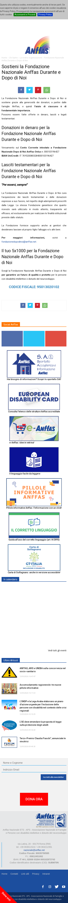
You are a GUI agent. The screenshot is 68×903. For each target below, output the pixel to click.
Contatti (14, 874)
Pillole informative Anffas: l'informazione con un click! (34, 508)
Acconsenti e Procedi (25, 14)
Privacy (35, 874)
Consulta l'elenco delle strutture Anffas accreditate (34, 411)
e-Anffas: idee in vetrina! (21, 442)
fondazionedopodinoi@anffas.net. (19, 241)
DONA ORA (34, 799)
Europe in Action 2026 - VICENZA (37, 618)
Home (4, 874)
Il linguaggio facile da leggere (24, 473)
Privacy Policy (45, 14)
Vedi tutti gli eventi (57, 650)
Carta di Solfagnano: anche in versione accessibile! (34, 572)
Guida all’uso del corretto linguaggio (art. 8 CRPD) (34, 539)
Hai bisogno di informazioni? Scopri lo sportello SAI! (34, 379)
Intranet (46, 874)
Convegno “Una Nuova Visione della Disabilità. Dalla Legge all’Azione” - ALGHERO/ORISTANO (38, 606)
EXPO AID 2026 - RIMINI (32, 586)
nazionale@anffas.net (34, 850)
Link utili (25, 874)
